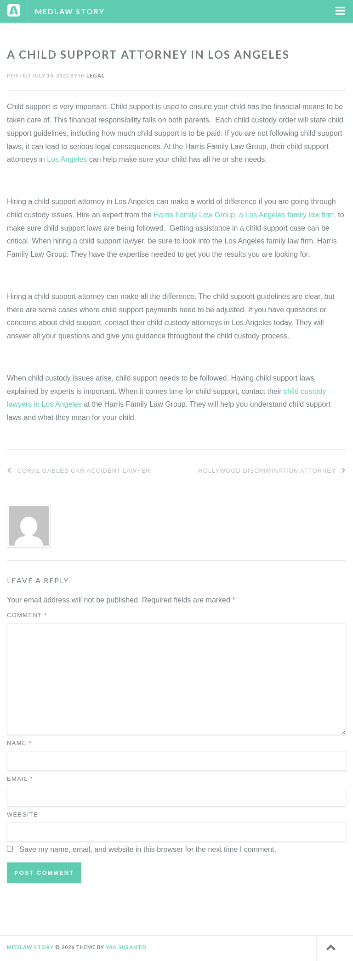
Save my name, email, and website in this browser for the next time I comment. (147, 849)
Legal (95, 75)
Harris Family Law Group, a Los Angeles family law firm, (245, 215)
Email (20, 778)
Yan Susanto (126, 947)
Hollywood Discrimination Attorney (272, 470)
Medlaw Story (70, 11)
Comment (27, 615)
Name (19, 743)
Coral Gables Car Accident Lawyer (79, 470)
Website (22, 814)
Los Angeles (67, 159)
